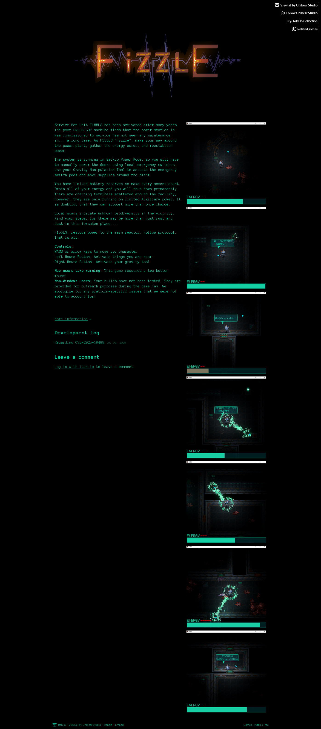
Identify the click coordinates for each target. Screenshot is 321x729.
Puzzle (257, 724)
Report (108, 724)
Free (266, 724)
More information (73, 319)
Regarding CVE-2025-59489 (79, 342)
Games (248, 724)
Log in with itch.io (74, 367)
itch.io (62, 724)
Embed (119, 724)
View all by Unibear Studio (85, 724)
